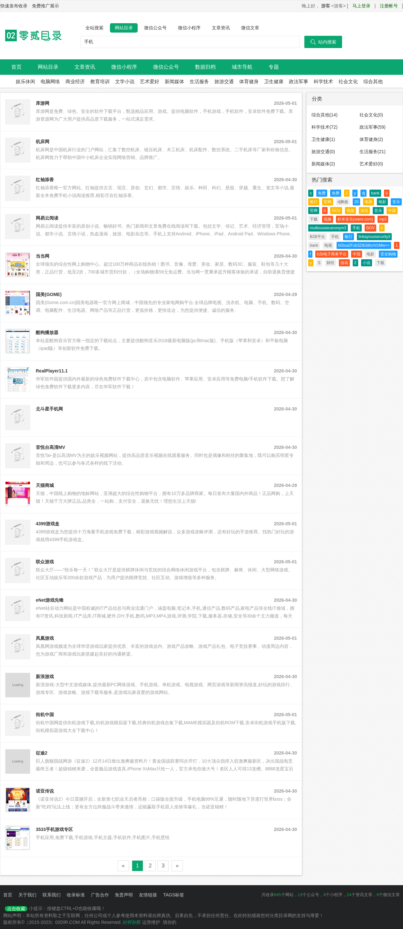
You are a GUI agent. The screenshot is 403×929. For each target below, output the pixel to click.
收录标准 (76, 894)
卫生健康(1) (323, 139)
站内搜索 (323, 42)
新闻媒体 (174, 81)
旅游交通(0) (323, 151)
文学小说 (124, 81)
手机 (356, 228)
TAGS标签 (173, 894)
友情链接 (148, 894)
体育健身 (249, 81)
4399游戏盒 (47, 523)
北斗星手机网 (49, 408)
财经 (330, 263)
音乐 (396, 202)
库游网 (42, 103)
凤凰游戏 (45, 638)
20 (356, 202)
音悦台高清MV (50, 447)
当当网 (42, 256)
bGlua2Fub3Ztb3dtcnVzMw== (363, 245)
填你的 (169, 922)
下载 (314, 219)
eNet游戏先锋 (50, 600)
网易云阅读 (47, 218)
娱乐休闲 (25, 81)
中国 (392, 210)
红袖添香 (45, 179)
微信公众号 (155, 27)
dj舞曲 (343, 202)
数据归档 (205, 67)
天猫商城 (45, 485)
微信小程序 (189, 27)
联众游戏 (45, 561)
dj (363, 193)
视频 (350, 210)
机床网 (42, 141)
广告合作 (100, 894)
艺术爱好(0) (371, 163)
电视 (368, 202)
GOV (336, 210)
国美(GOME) (49, 294)
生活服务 (199, 81)
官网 (327, 202)
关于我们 (27, 894)
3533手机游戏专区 (54, 829)
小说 (366, 263)
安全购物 (388, 254)
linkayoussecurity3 (374, 236)
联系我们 (52, 894)
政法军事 (298, 81)
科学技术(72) (324, 127)
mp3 (383, 219)
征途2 (41, 753)
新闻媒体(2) (323, 163)
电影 (382, 202)
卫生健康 (273, 81)
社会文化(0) (371, 114)
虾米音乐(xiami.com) (355, 219)
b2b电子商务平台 (332, 254)
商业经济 (75, 81)
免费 (322, 193)
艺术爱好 (149, 81)
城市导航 (242, 67)
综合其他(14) (324, 114)
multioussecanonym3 (328, 228)
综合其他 (373, 81)
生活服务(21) (372, 151)
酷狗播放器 (47, 332)
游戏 (364, 210)
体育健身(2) (371, 139)
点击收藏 (16, 908)
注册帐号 (389, 5)
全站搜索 (94, 27)
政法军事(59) (372, 127)
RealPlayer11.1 (52, 370)
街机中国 (45, 714)
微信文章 (250, 27)
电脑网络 (50, 81)
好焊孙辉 (132, 922)
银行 (314, 202)
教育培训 (100, 81)
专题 (274, 67)
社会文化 (348, 81)
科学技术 (323, 81)
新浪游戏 (45, 676)
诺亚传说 (45, 791)
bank (375, 193)
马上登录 (361, 5)
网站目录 (124, 27)
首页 (16, 67)
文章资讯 (221, 27)
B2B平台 (317, 236)
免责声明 (124, 894)
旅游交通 (224, 81)
